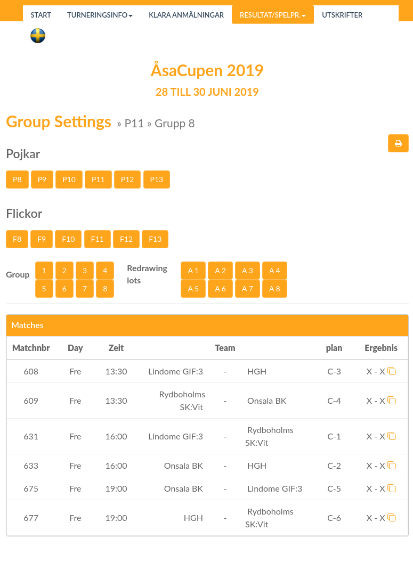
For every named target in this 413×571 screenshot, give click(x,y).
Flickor (24, 213)
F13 (155, 238)
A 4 (274, 270)
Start (41, 15)
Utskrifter (342, 15)
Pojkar (23, 153)
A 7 (247, 288)
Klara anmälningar (186, 15)
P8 (17, 179)
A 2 (220, 270)
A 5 (193, 288)
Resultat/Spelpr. (273, 15)
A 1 (193, 270)
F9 (41, 238)
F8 (17, 238)
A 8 (274, 288)
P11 (98, 179)
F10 (68, 238)
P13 (157, 179)
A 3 (247, 270)
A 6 (220, 288)
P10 (69, 179)
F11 (97, 238)
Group (18, 274)
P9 (42, 179)
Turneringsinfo (100, 15)
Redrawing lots (147, 274)
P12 (127, 179)
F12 (126, 238)
